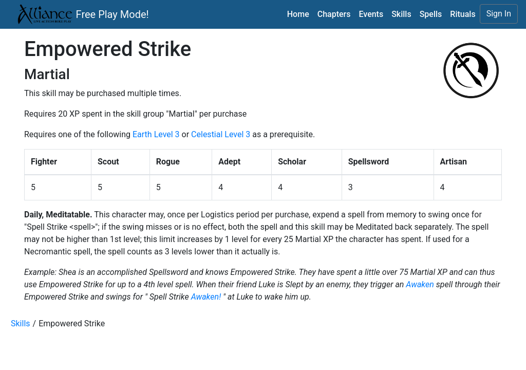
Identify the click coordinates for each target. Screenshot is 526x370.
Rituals (462, 14)
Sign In (498, 13)
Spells (431, 14)
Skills (401, 14)
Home (298, 14)
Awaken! (206, 297)
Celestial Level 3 (220, 134)
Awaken (420, 284)
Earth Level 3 (156, 134)
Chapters (334, 14)
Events (371, 14)
